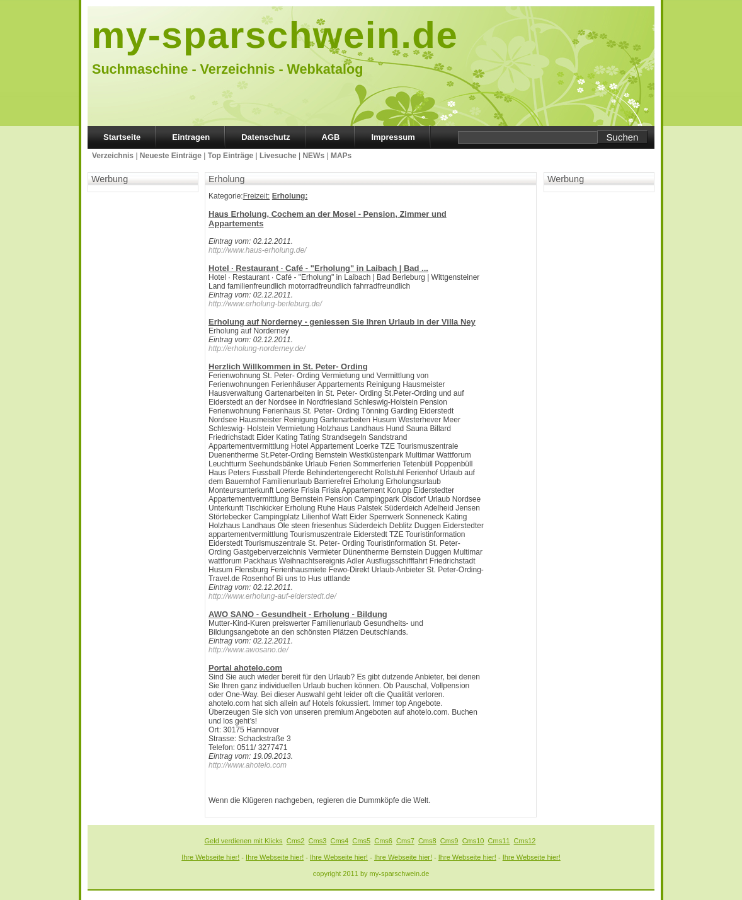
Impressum (392, 137)
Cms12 (525, 841)
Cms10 (473, 841)
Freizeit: (256, 196)
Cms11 (499, 841)
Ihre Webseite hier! (210, 857)
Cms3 (318, 841)
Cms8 (427, 841)
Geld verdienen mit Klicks (244, 841)
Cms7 (405, 841)
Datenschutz (265, 137)
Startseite (121, 137)
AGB (331, 137)
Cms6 (383, 841)
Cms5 (361, 841)
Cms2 (296, 841)
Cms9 (449, 841)
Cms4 (339, 841)
